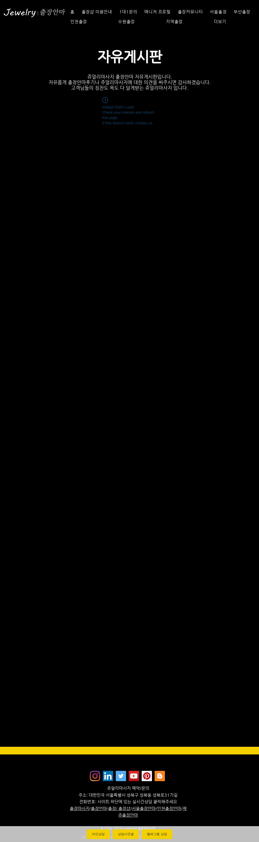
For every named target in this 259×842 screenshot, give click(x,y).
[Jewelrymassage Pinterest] (147, 776)
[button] (233, 21)
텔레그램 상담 (157, 834)
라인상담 (98, 834)
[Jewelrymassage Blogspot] (160, 776)
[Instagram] (95, 776)
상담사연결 (126, 834)
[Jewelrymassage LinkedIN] (108, 776)
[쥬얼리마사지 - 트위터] (121, 776)
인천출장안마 (169, 808)
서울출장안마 (144, 808)
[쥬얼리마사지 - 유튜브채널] (134, 776)
